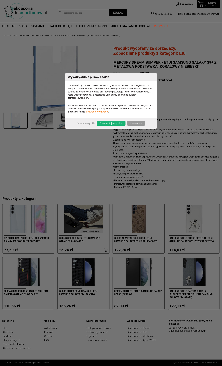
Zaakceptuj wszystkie (111, 123)
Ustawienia (136, 123)
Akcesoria (19, 26)
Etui (5, 26)
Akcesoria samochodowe (131, 26)
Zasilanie (38, 26)
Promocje (161, 26)
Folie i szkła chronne (92, 26)
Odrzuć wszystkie (86, 123)
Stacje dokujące (60, 26)
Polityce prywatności (97, 111)
